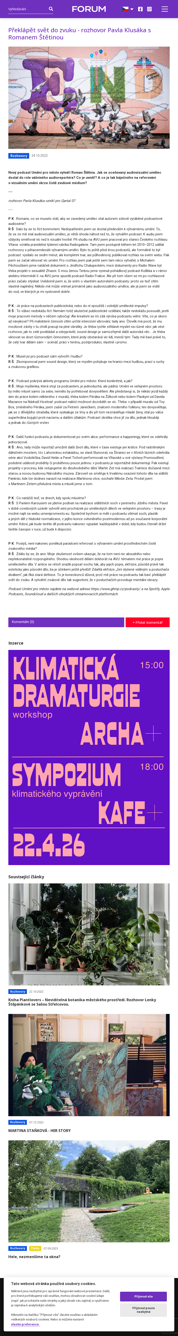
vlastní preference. (25, 1324)
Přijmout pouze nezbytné (143, 1310)
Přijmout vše (143, 1296)
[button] (165, 9)
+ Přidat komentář (148, 622)
